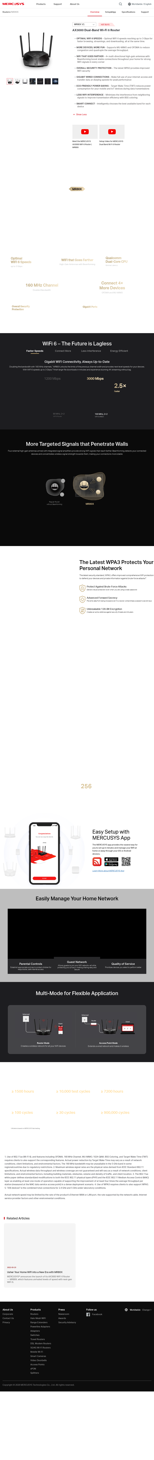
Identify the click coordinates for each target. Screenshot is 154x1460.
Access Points (37, 1364)
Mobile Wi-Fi (36, 1351)
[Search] (120, 4)
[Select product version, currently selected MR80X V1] (84, 24)
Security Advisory (67, 1322)
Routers (6, 12)
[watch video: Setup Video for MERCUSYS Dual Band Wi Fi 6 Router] (112, 132)
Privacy (6, 1322)
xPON (33, 1368)
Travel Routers (37, 1339)
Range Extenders (38, 1322)
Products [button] (41, 4)
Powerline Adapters (40, 1326)
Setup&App (110, 12)
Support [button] (58, 4)
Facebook (94, 1314)
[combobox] (84, 24)
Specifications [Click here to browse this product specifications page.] (128, 12)
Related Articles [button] (18, 1218)
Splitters (34, 1372)
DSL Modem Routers (40, 1343)
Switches (34, 1335)
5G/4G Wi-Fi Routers (40, 1347)
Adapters (35, 1331)
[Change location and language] (139, 4)
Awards (62, 1318)
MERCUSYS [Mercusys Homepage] (13, 4)
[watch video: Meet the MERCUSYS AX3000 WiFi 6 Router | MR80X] (85, 132)
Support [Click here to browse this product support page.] (145, 12)
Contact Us (8, 1318)
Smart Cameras (38, 1356)
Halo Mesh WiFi (38, 1318)
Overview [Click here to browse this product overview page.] (94, 12)
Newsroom (63, 1314)
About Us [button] (74, 4)
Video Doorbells (38, 1360)
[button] (61, 81)
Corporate (8, 1314)
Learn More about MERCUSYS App (108, 870)
